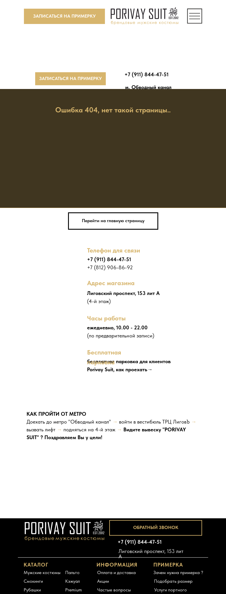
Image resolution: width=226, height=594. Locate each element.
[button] (64, 16)
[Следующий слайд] (214, 437)
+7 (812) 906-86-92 (110, 267)
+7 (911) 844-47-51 (109, 259)
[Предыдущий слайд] (11, 437)
